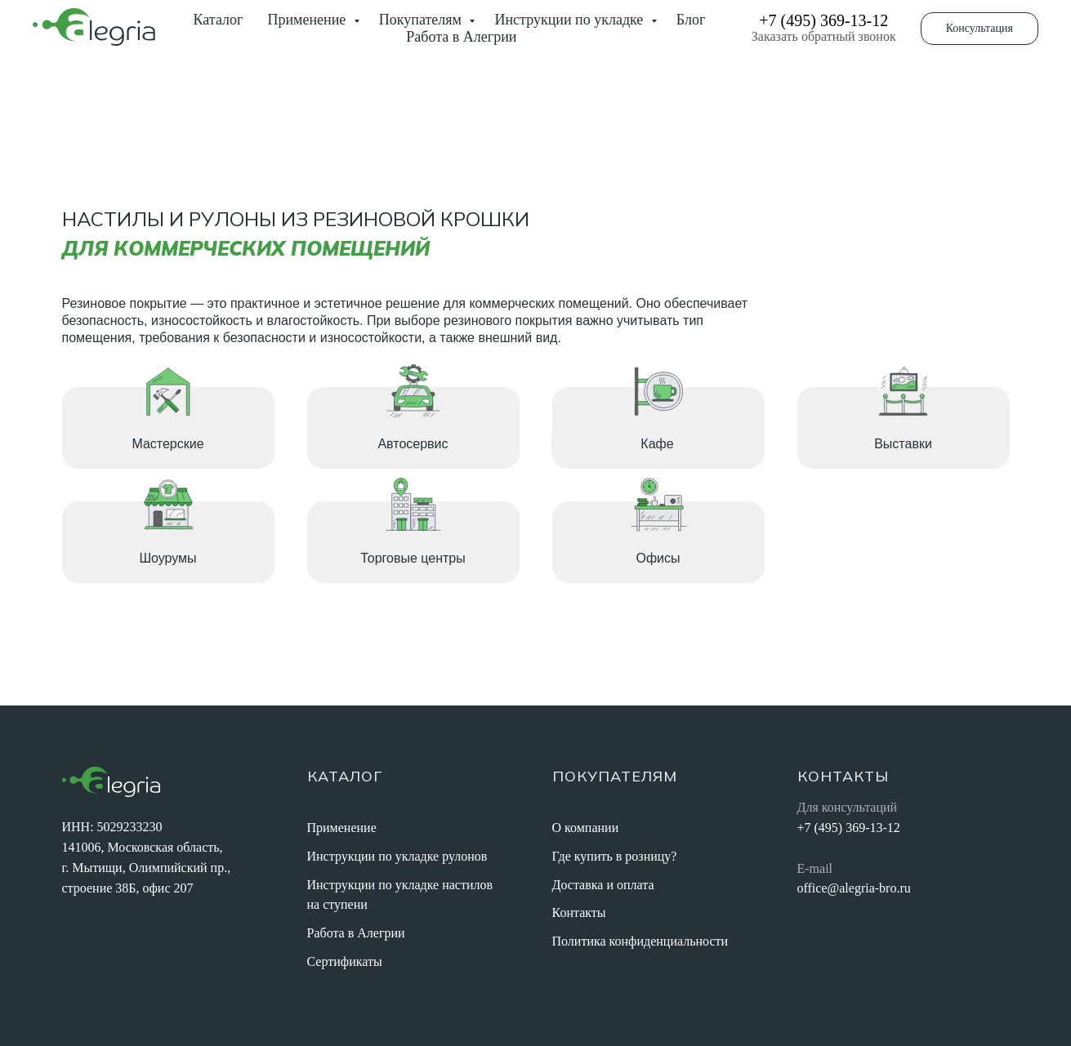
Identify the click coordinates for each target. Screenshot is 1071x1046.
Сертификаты (344, 961)
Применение (308, 19)
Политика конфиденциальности (640, 941)
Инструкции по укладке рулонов (397, 856)
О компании (585, 828)
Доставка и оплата (603, 885)
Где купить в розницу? (614, 856)
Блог (690, 19)
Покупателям (422, 19)
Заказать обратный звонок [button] (824, 36)
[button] (979, 28)
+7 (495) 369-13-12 (823, 20)
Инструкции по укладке (570, 19)
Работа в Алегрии (461, 37)
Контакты (579, 912)
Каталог (218, 19)
